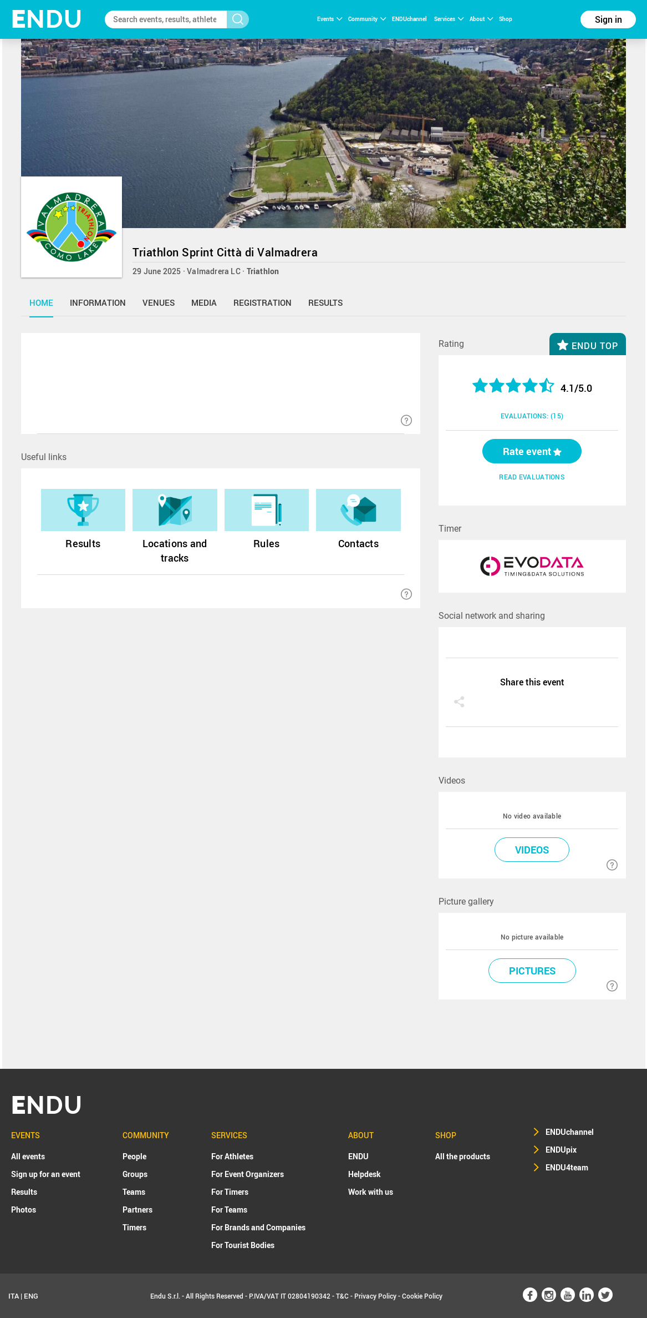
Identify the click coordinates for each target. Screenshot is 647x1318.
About (481, 19)
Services (448, 19)
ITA (13, 1296)
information (98, 302)
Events (329, 19)
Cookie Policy (422, 1295)
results (325, 302)
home (41, 302)
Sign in (608, 19)
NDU (47, 19)
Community (367, 19)
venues (158, 302)
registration (262, 302)
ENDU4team (567, 1167)
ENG (31, 1296)
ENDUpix (561, 1149)
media (204, 302)
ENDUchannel (410, 19)
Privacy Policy (375, 1295)
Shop (505, 19)
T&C (342, 1295)
